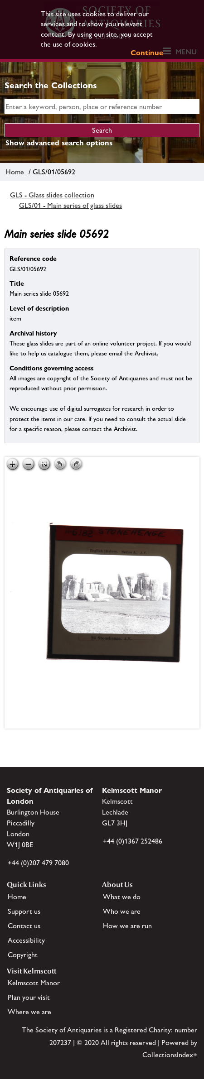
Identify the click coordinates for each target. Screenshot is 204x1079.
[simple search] (102, 106)
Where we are (29, 1011)
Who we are (122, 911)
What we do (122, 896)
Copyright (23, 954)
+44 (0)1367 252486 (132, 841)
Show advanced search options (58, 143)
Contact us (24, 925)
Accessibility (26, 940)
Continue (147, 52)
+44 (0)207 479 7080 (38, 862)
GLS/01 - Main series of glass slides (70, 205)
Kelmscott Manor (34, 982)
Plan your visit (29, 997)
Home (14, 172)
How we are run (127, 925)
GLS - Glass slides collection (52, 195)
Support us (24, 911)
